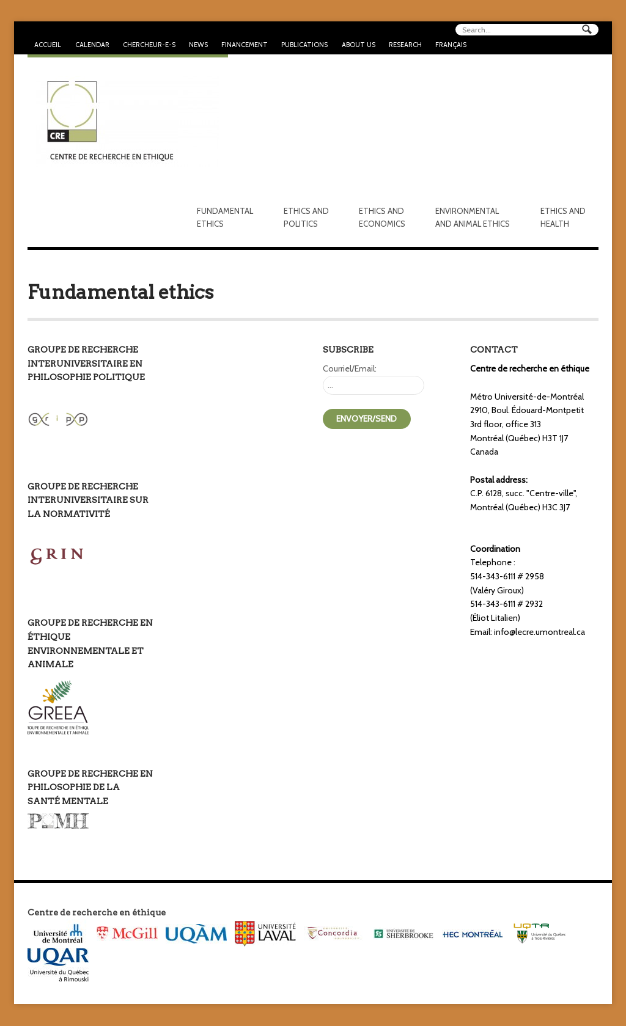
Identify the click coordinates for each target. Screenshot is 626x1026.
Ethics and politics (306, 217)
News (198, 44)
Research (405, 44)
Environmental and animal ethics (472, 217)
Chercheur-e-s (149, 44)
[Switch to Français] (451, 45)
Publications (304, 44)
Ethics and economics (382, 217)
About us (358, 44)
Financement (244, 44)
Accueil (47, 44)
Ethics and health (563, 217)
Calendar (92, 44)
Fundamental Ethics (225, 217)
